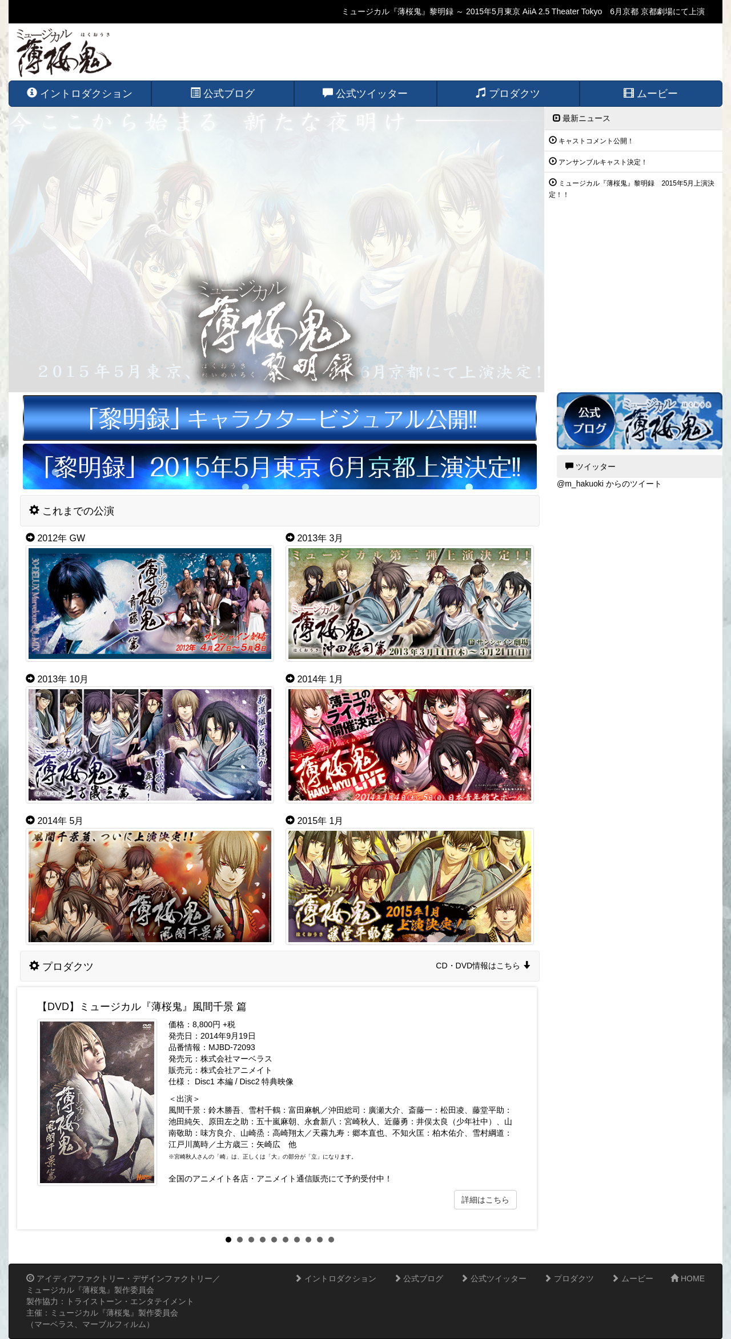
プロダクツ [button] (508, 93)
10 (331, 1240)
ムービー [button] (651, 93)
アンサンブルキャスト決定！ (603, 162)
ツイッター (590, 466)
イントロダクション (335, 1278)
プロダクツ (569, 1278)
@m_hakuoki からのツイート (609, 483)
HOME (687, 1278)
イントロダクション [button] (79, 93)
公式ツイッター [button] (365, 93)
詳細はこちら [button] (485, 1199)
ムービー (632, 1278)
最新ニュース (582, 118)
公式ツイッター (493, 1278)
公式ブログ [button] (222, 93)
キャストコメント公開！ (596, 141)
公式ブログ (418, 1278)
